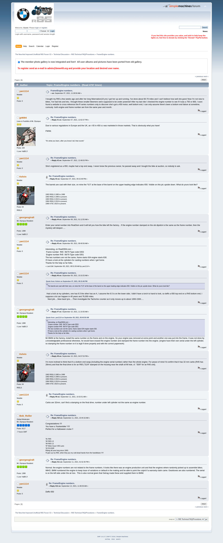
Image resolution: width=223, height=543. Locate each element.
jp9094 (23, 117)
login (37, 28)
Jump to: (172, 519)
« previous (199, 76)
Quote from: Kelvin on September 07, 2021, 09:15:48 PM (66, 281)
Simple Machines (122, 536)
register (44, 28)
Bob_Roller (25, 415)
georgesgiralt (26, 217)
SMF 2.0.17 (101, 536)
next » (206, 76)
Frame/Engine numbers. (62, 91)
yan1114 (24, 91)
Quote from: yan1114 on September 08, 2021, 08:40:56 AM (67, 317)
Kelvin (22, 176)
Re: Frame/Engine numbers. (64, 117)
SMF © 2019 (111, 536)
